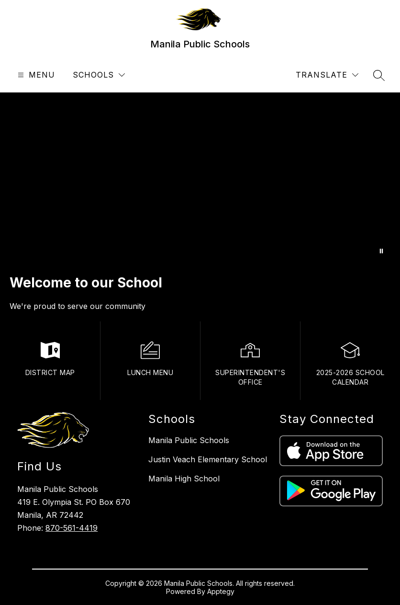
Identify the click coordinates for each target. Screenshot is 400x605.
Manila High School (184, 478)
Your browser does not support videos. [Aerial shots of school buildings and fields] (200, 178)
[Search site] (379, 75)
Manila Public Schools (188, 440)
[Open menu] (35, 75)
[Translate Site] (327, 75)
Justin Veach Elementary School (207, 459)
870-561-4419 (71, 528)
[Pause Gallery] (381, 251)
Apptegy (220, 591)
